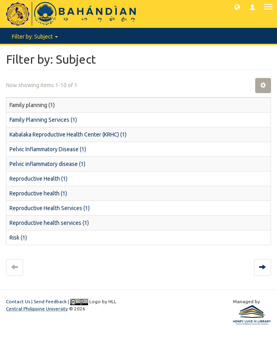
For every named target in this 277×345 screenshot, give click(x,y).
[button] (237, 7)
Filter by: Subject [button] (35, 36)
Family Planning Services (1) (43, 120)
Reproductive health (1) (38, 193)
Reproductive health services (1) (49, 223)
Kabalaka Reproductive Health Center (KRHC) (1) (68, 134)
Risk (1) (18, 237)
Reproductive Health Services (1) (50, 208)
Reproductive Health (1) (38, 178)
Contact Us (18, 301)
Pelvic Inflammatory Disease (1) (48, 149)
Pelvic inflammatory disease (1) (47, 164)
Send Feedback (50, 301)
